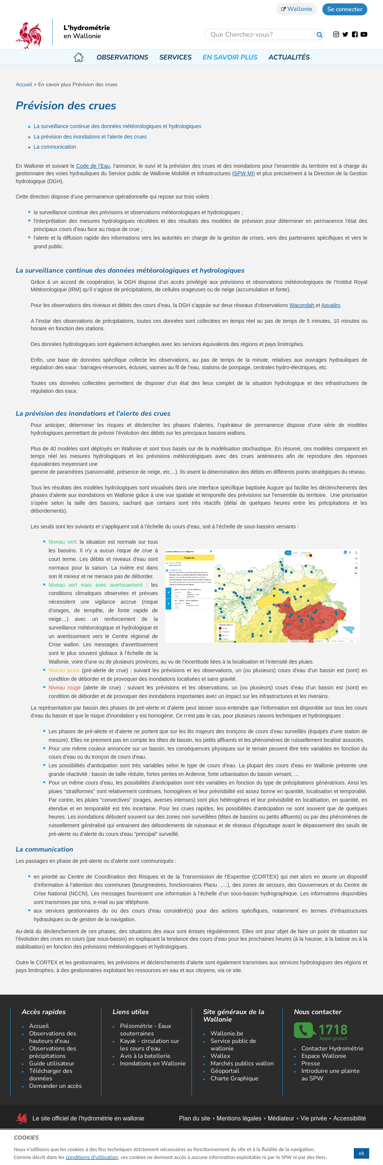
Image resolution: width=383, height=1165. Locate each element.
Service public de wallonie (233, 1045)
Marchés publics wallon (242, 1063)
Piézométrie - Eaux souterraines (145, 1030)
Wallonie (296, 9)
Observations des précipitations (52, 1052)
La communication (55, 147)
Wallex (220, 1056)
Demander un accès (55, 1086)
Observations (121, 57)
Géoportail (225, 1071)
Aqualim (330, 305)
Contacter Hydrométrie (332, 1048)
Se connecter (344, 9)
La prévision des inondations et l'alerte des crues (90, 137)
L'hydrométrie (87, 28)
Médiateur (281, 1118)
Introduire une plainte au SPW (330, 1075)
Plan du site (195, 1118)
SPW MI (243, 173)
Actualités (288, 57)
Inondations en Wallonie (153, 1063)
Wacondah (302, 305)
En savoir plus (229, 57)
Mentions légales (239, 1118)
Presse (310, 1063)
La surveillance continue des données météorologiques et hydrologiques (117, 126)
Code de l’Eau (93, 166)
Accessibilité (349, 1118)
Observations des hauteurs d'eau (52, 1037)
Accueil (79, 57)
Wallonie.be (227, 1033)
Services (174, 57)
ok (361, 1153)
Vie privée (314, 1118)
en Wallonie (82, 36)
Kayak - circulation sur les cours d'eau (149, 1045)
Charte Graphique (234, 1078)
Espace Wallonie (323, 1056)
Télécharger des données (51, 1075)
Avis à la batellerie (145, 1056)
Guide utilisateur (51, 1063)
